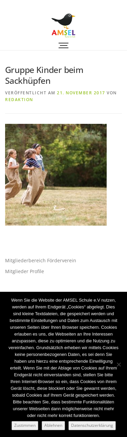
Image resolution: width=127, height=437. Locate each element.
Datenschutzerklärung (92, 425)
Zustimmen (25, 425)
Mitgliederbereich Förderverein (40, 260)
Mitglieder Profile (24, 271)
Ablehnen (53, 425)
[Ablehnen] (118, 364)
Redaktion (19, 99)
